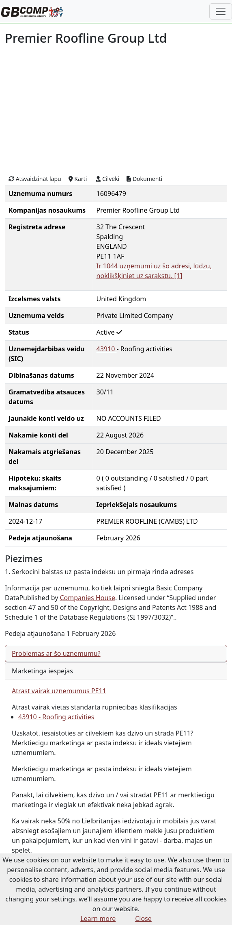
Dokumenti (144, 179)
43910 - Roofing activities (56, 716)
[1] (178, 275)
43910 (107, 348)
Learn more (98, 918)
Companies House (88, 597)
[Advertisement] (116, 109)
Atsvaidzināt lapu (35, 179)
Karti (78, 179)
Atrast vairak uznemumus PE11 (59, 690)
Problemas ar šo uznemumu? (56, 653)
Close (143, 918)
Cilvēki (107, 179)
